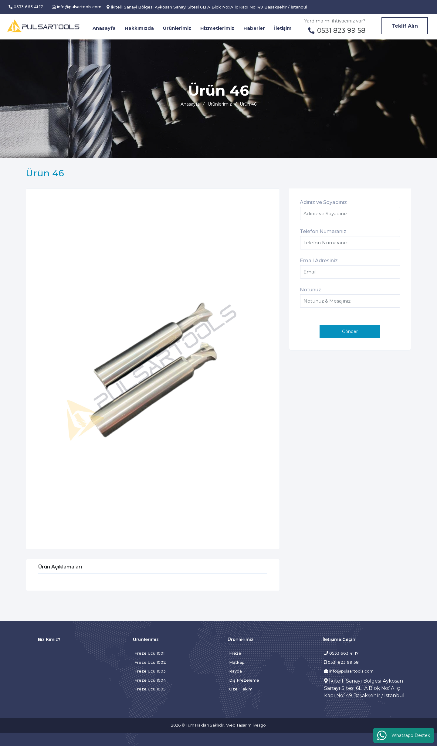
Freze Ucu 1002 (150, 662)
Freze (235, 653)
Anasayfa (190, 104)
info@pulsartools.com (349, 671)
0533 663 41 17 (341, 653)
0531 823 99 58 (341, 662)
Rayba (235, 671)
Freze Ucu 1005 (150, 689)
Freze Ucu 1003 (150, 671)
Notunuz (310, 290)
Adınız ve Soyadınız (323, 202)
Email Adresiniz (319, 260)
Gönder (350, 331)
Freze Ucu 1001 (149, 653)
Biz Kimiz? (49, 639)
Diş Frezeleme (244, 680)
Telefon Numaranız (323, 231)
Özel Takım (240, 689)
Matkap (237, 662)
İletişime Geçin (339, 639)
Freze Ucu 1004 (150, 680)
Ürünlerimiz (220, 104)
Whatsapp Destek (403, 735)
